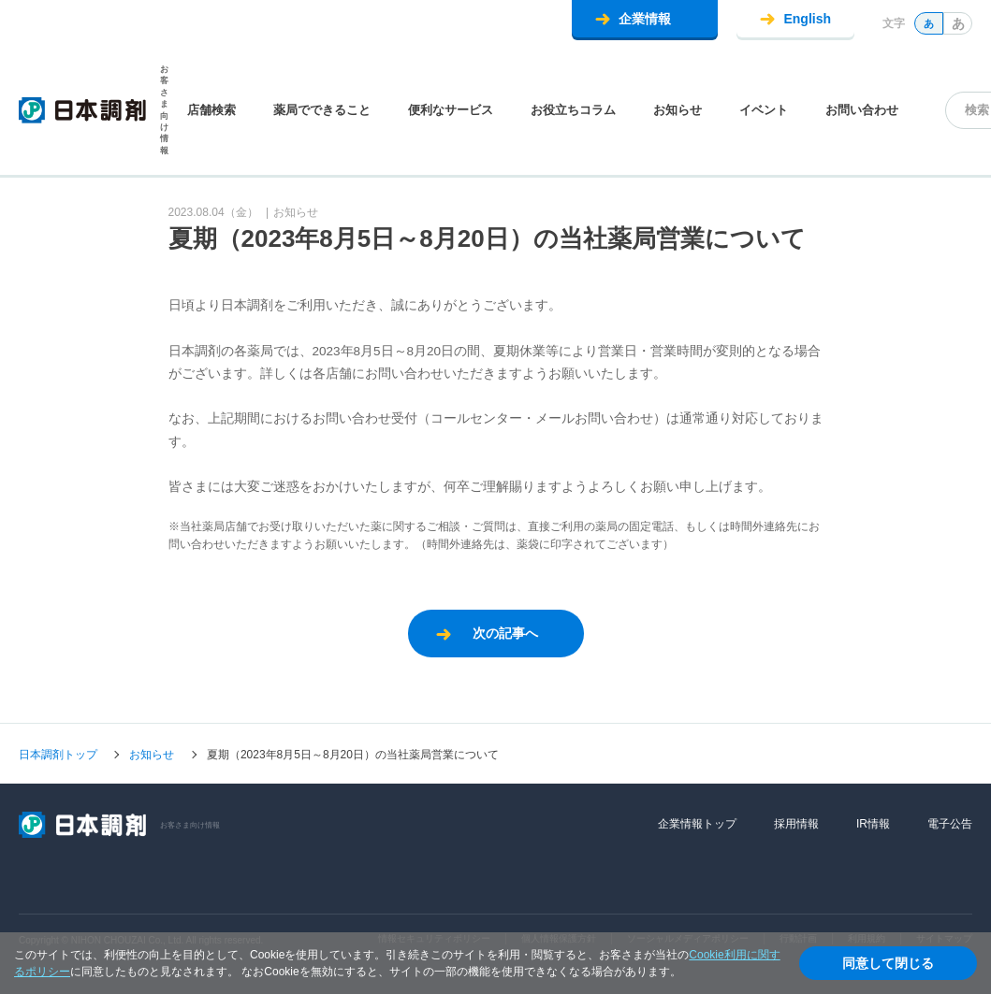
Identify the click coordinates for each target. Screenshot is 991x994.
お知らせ (677, 110)
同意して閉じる (888, 963)
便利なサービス (450, 110)
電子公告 (949, 823)
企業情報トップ (697, 823)
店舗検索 (211, 110)
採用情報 (796, 823)
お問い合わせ (861, 110)
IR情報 (873, 823)
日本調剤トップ (58, 754)
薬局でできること (322, 110)
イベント (763, 110)
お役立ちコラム (573, 110)
